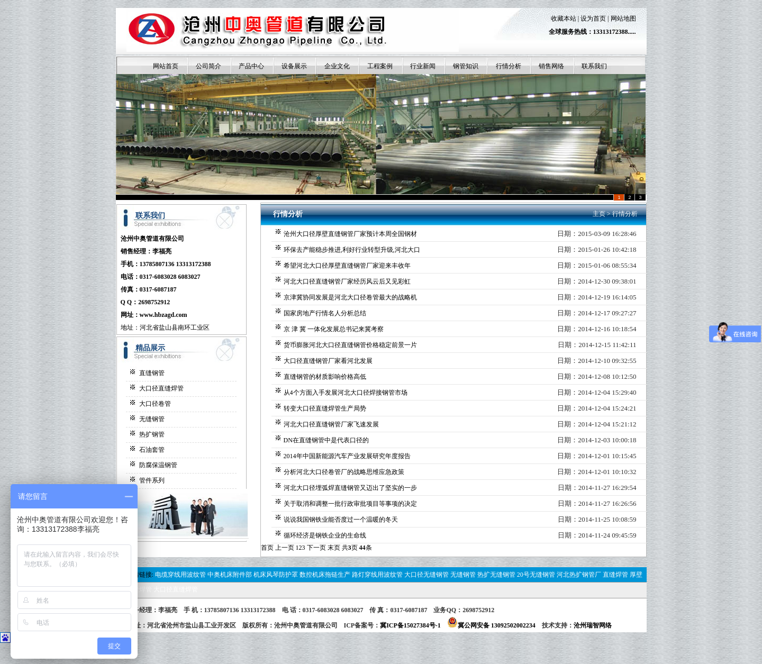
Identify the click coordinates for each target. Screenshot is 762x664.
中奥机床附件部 (229, 574)
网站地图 (623, 18)
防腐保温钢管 (158, 465)
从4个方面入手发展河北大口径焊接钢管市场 (345, 392)
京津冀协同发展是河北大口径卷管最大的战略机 (350, 297)
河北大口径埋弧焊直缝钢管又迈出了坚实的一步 (350, 488)
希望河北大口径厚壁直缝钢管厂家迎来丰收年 (347, 265)
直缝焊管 (615, 574)
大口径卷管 (155, 403)
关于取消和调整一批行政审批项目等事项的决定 (350, 503)
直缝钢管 (152, 373)
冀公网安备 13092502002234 (491, 625)
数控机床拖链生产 (325, 574)
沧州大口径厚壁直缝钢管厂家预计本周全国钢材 (350, 234)
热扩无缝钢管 (496, 574)
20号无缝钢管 (536, 574)
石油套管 (152, 449)
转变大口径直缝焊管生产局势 (325, 408)
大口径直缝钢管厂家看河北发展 (328, 361)
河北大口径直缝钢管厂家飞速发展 (331, 424)
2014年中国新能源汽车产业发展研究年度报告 (347, 456)
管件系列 (152, 480)
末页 (334, 547)
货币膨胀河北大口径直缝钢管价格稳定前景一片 (350, 345)
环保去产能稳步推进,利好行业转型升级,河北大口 (352, 249)
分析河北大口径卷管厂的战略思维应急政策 (344, 472)
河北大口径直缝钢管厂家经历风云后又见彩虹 (347, 281)
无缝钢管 (152, 419)
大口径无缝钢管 (426, 574)
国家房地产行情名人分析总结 (325, 313)
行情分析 (625, 213)
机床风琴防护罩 (275, 574)
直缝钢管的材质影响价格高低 (325, 376)
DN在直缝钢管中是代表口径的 (326, 440)
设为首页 (593, 18)
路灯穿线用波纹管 (377, 574)
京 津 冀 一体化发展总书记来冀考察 (334, 329)
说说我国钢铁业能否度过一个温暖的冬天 (341, 519)
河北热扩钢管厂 (579, 574)
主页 (599, 213)
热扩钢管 (152, 434)
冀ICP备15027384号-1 (410, 625)
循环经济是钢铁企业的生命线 (325, 535)
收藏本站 (563, 18)
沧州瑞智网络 (593, 625)
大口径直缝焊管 (161, 388)
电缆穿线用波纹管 (180, 574)
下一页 (316, 547)
